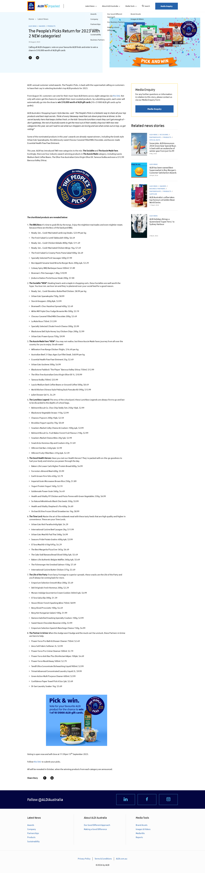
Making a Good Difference (95, 829)
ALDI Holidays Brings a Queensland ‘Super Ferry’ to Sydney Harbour (161, 222)
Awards (42, 26)
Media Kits (140, 833)
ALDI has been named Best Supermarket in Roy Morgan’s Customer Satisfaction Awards (163, 170)
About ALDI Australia (110, 6)
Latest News (90, 6)
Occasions (164, 135)
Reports (139, 837)
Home (31, 19)
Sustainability (33, 841)
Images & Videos (143, 829)
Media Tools (130, 6)
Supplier (153, 194)
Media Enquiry (166, 6)
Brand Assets (141, 825)
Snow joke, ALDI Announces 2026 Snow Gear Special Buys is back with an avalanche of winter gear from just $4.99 (162, 147)
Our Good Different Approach (97, 825)
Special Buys (154, 140)
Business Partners (157, 189)
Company (31, 829)
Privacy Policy (84, 858)
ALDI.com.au (121, 858)
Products (51, 26)
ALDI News (33, 26)
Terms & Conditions (103, 858)
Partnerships (155, 137)
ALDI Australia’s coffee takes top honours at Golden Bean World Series (162, 200)
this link (116, 96)
